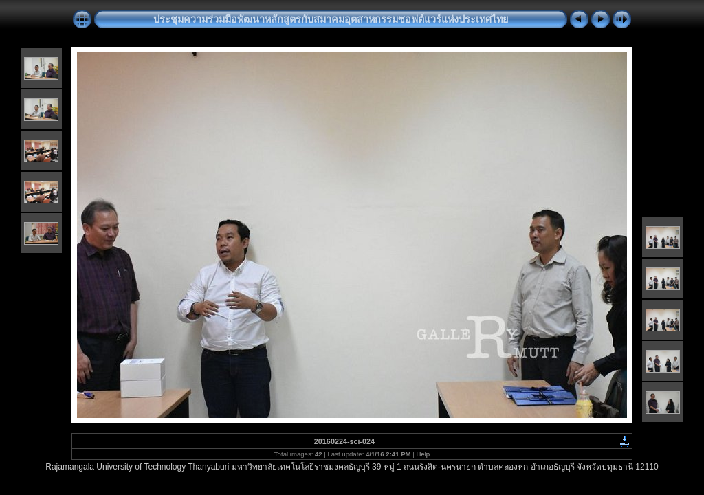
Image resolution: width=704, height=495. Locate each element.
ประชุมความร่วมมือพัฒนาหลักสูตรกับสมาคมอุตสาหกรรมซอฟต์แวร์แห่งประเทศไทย (330, 19)
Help (423, 454)
